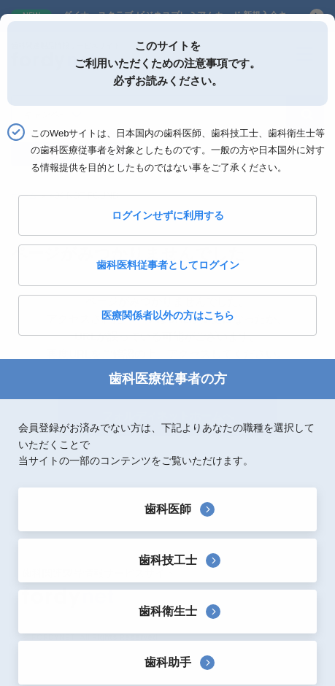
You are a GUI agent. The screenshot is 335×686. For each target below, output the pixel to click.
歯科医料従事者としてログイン (167, 265)
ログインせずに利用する (168, 215)
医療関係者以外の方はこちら (167, 315)
